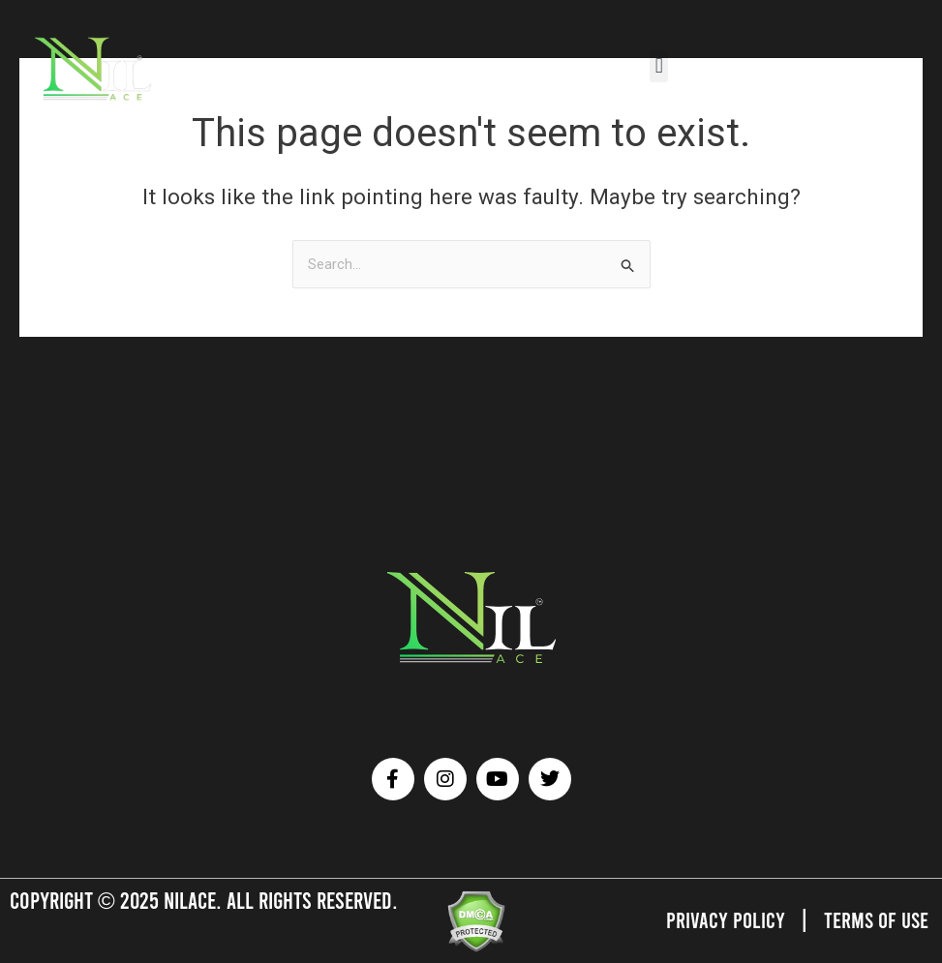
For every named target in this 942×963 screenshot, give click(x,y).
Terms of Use (874, 920)
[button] (659, 66)
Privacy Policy (722, 920)
